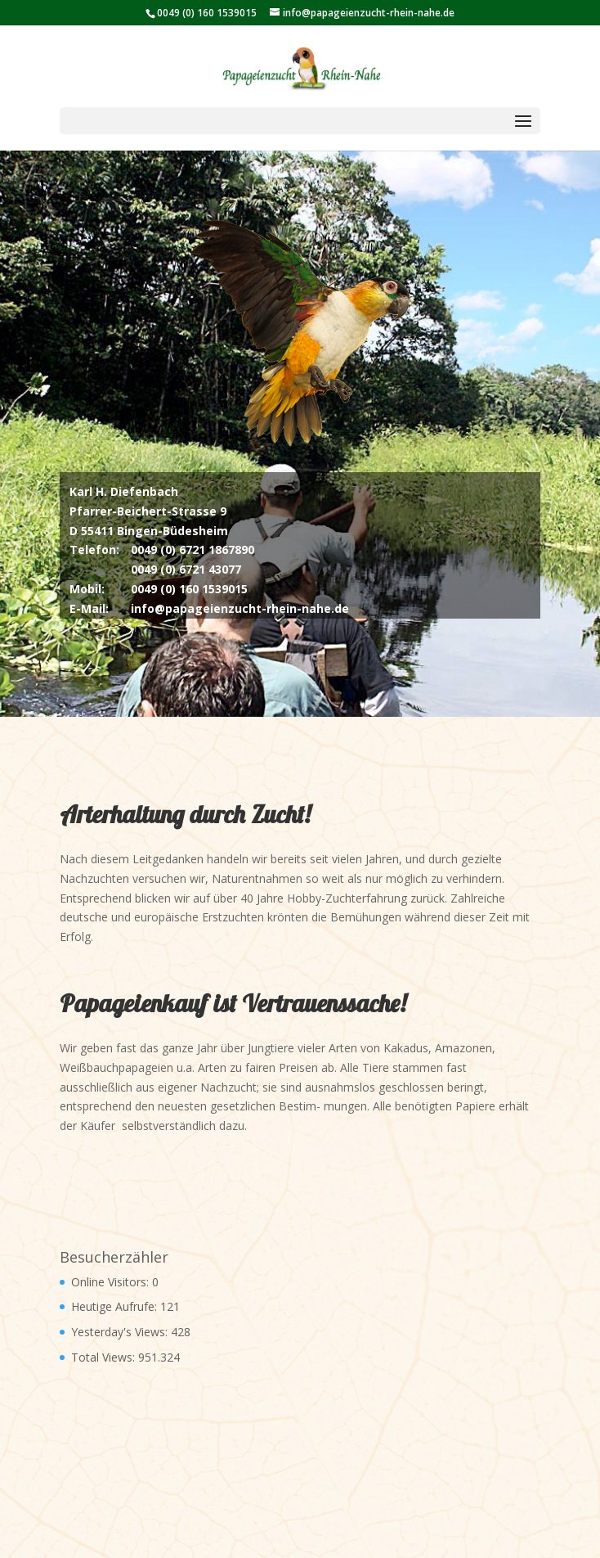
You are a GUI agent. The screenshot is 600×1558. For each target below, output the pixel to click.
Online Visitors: (111, 1282)
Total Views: (104, 1357)
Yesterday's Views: (121, 1332)
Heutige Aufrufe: (115, 1306)
